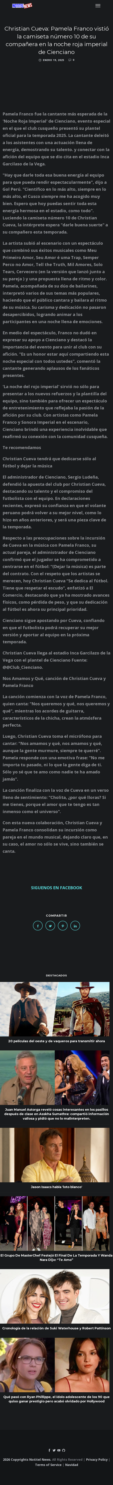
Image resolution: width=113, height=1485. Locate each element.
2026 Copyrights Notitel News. (27, 1459)
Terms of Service (48, 1465)
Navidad (71, 1465)
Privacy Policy (97, 1459)
